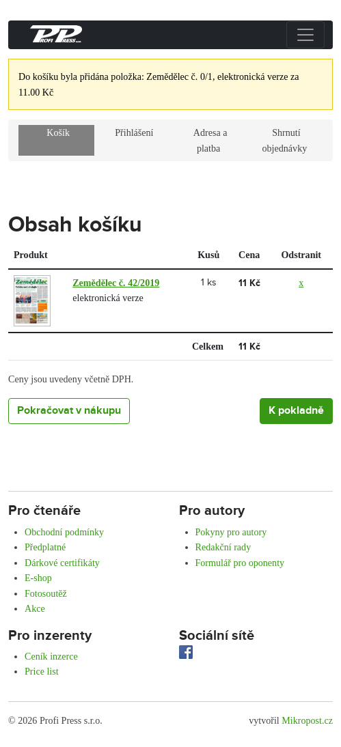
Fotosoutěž (46, 593)
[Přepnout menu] (305, 34)
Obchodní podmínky (64, 531)
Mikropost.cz (307, 720)
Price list (42, 671)
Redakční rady (223, 546)
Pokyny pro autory (231, 531)
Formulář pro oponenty (240, 562)
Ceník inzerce (51, 656)
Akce (35, 608)
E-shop (38, 577)
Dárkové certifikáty (62, 562)
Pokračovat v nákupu (69, 410)
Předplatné (45, 546)
